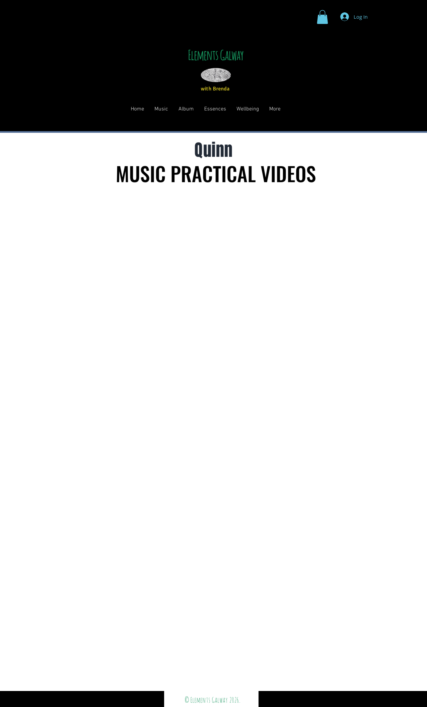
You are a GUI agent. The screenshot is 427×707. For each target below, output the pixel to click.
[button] (322, 17)
